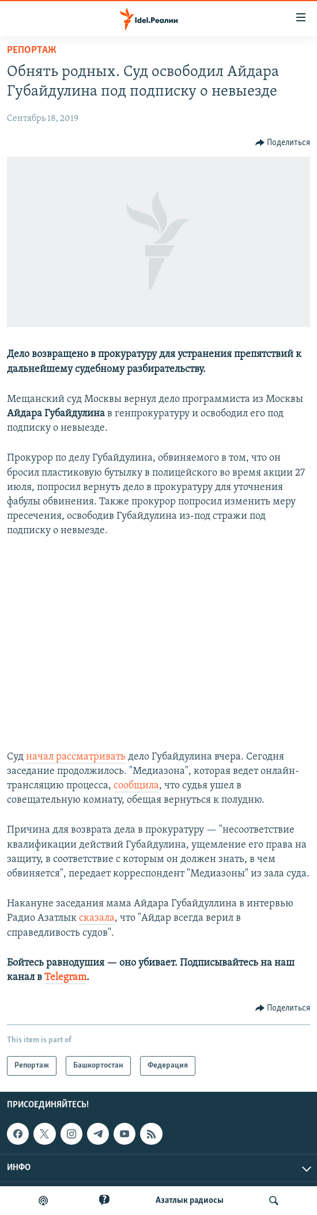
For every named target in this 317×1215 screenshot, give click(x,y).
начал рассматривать (76, 756)
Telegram (65, 977)
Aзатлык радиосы (190, 1200)
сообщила (136, 785)
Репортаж (31, 50)
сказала (97, 918)
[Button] (283, 142)
